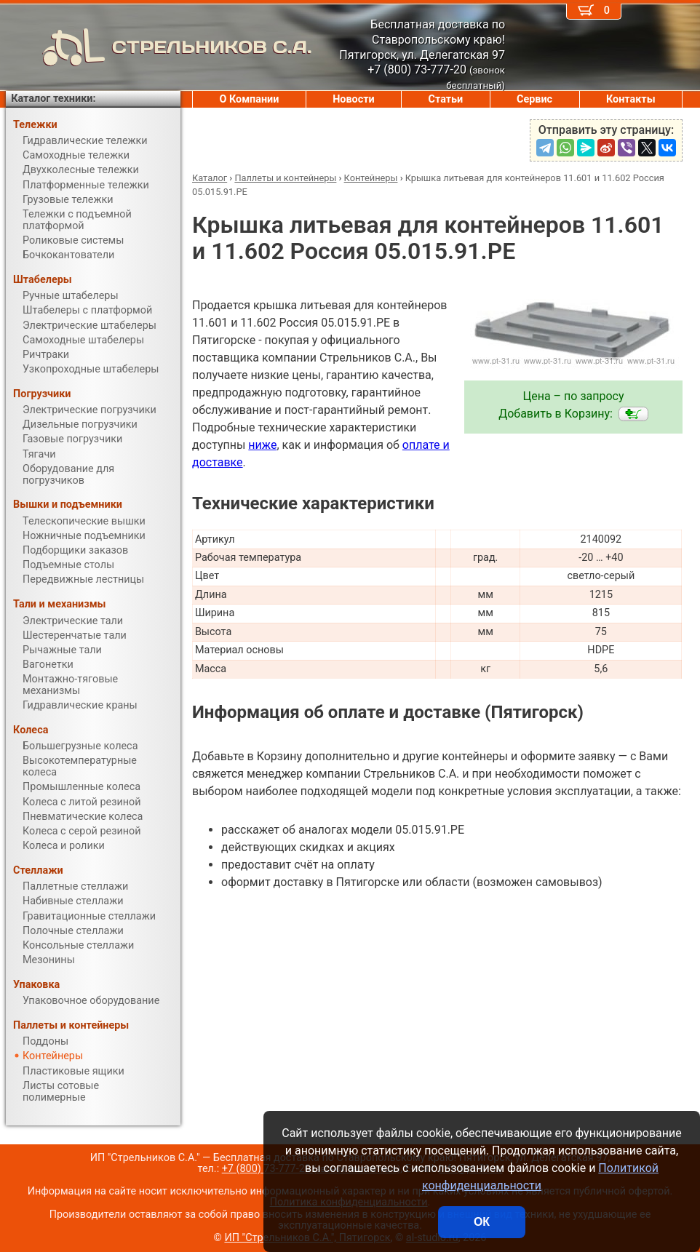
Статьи (445, 99)
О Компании (249, 99)
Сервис (534, 99)
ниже (262, 445)
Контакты (631, 99)
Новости (354, 99)
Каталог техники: (53, 98)
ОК (482, 1222)
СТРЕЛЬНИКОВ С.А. (159, 47)
